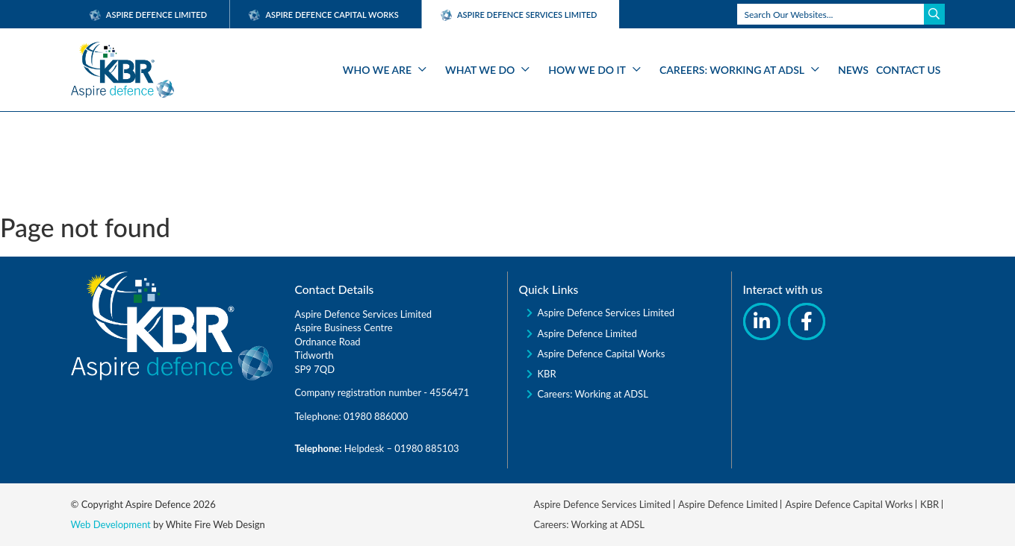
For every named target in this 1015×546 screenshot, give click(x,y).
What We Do (480, 69)
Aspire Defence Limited (149, 14)
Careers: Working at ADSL (731, 69)
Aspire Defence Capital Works (324, 14)
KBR (547, 374)
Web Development (111, 524)
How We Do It (587, 69)
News (853, 69)
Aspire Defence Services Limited (606, 312)
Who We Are (377, 69)
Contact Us (908, 69)
